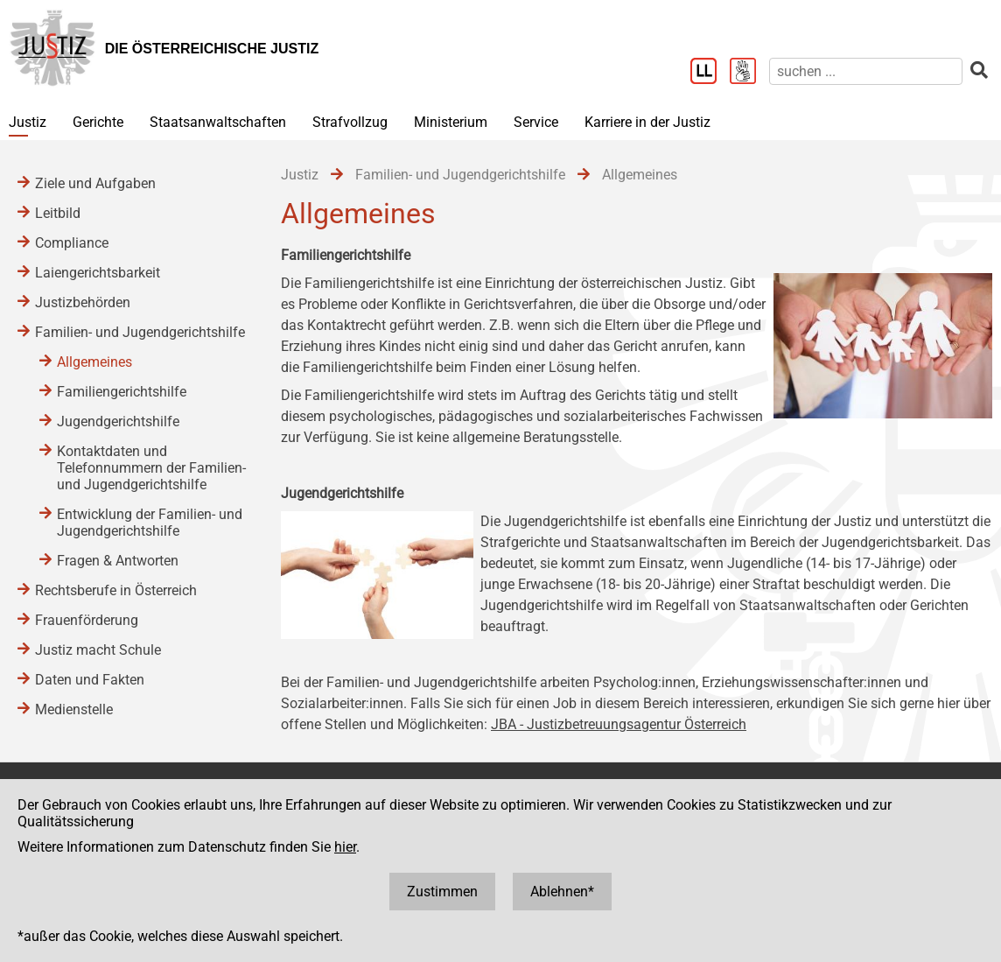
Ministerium (450, 122)
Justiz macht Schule (98, 650)
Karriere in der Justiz (647, 122)
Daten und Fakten (89, 679)
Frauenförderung (86, 620)
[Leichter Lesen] (710, 73)
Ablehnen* (562, 891)
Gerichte (98, 122)
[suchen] (865, 71)
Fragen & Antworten (117, 560)
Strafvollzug (350, 122)
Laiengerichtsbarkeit (97, 272)
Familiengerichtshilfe (121, 391)
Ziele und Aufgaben (95, 183)
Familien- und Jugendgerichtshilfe (140, 332)
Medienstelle (74, 709)
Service (536, 122)
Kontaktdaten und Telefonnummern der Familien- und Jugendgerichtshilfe (151, 468)
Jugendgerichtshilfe (118, 421)
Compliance (71, 243)
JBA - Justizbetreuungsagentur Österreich (618, 724)
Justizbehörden (82, 302)
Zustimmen (442, 891)
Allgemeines (94, 362)
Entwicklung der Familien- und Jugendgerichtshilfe (149, 522)
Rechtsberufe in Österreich (116, 590)
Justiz (27, 122)
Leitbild (57, 213)
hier (345, 847)
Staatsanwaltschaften (218, 122)
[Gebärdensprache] (749, 73)
